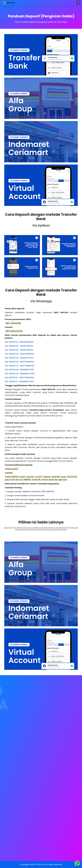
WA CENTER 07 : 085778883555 (19, 365)
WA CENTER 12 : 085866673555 (19, 381)
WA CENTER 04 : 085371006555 (19, 353)
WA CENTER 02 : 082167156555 (19, 346)
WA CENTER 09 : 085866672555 (19, 373)
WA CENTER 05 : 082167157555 (19, 357)
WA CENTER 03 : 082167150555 (19, 350)
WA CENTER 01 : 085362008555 (19, 342)
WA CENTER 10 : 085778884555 (19, 377)
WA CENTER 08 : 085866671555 (19, 369)
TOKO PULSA (40, 864)
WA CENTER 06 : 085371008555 (19, 361)
